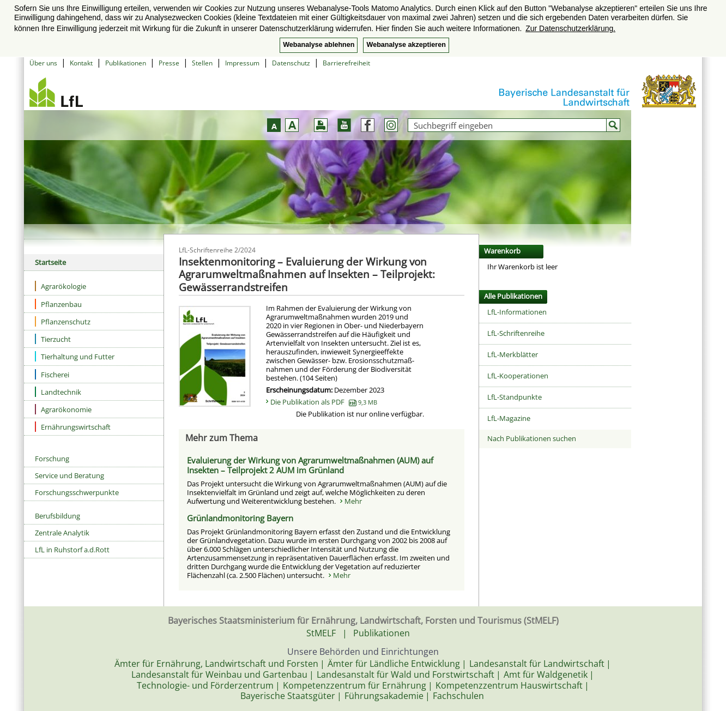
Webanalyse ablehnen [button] (318, 45)
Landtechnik (58, 392)
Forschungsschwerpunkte (77, 492)
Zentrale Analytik (62, 533)
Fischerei (52, 374)
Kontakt (81, 63)
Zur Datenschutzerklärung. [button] (570, 28)
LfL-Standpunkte (514, 397)
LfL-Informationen (517, 312)
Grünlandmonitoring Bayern (240, 518)
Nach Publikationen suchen (531, 438)
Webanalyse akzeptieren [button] (405, 45)
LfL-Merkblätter (512, 354)
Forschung (52, 458)
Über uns (43, 63)
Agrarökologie (60, 286)
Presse (169, 63)
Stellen (202, 63)
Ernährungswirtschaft (73, 426)
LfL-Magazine (508, 418)
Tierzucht (53, 339)
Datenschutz (291, 63)
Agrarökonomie (63, 409)
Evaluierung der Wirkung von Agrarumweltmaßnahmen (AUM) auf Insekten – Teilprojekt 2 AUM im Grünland (310, 465)
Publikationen (125, 63)
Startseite (50, 262)
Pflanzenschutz (62, 321)
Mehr (353, 501)
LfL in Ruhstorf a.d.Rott (72, 550)
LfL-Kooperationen (517, 376)
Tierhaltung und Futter (74, 356)
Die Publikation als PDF (323, 402)
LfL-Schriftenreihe (515, 333)
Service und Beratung (69, 475)
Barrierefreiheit (346, 63)
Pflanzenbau (58, 304)
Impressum (242, 63)
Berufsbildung (57, 516)
